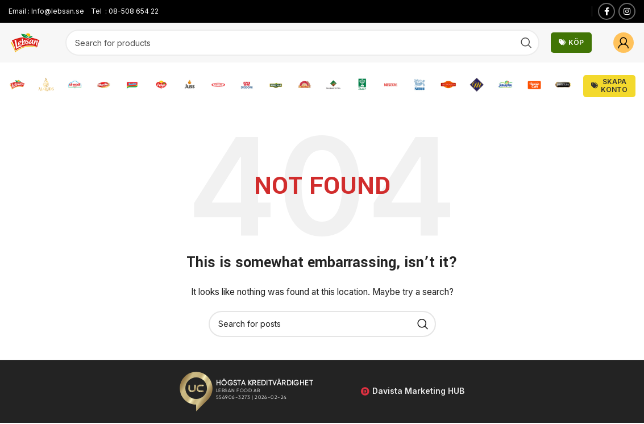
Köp (571, 42)
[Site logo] (26, 42)
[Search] (302, 43)
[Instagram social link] (626, 11)
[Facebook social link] (606, 11)
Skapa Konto (609, 86)
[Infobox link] (17, 86)
